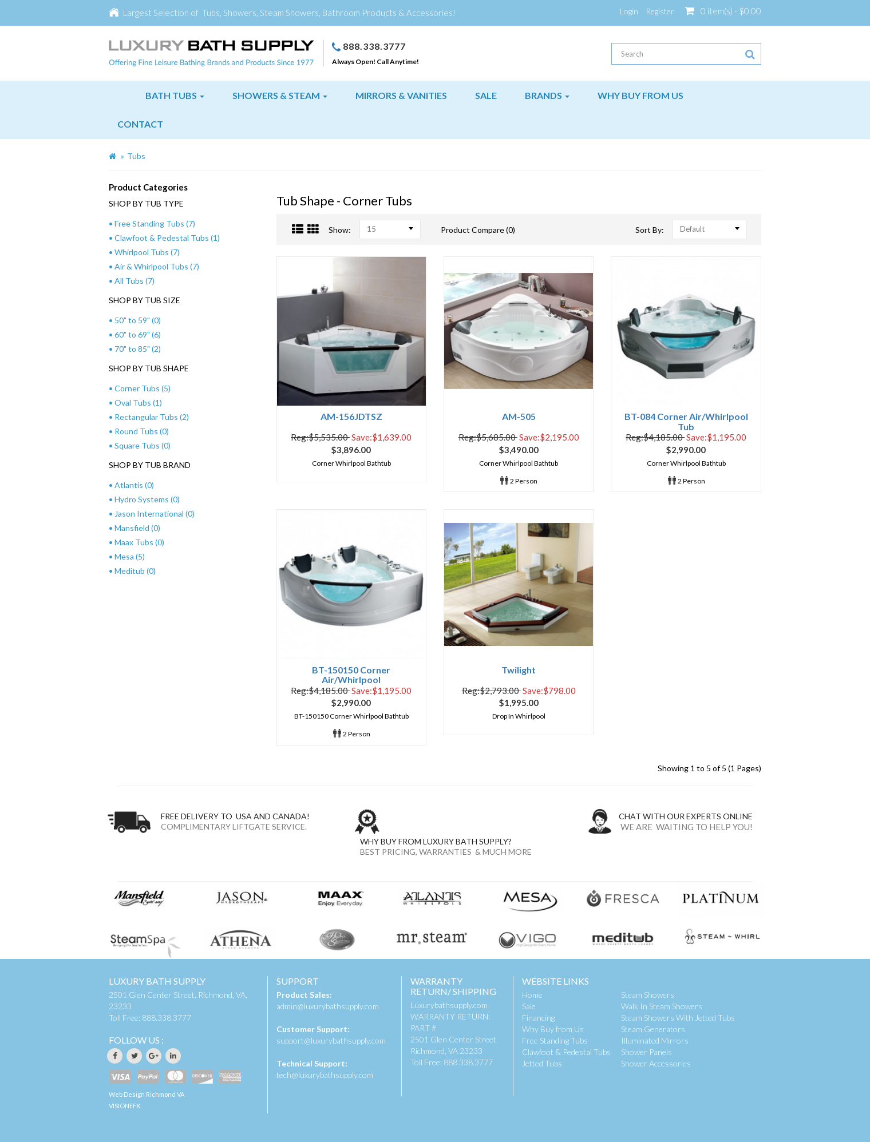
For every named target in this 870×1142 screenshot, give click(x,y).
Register (660, 11)
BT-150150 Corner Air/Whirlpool (351, 674)
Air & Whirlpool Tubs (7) (156, 266)
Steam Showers (647, 995)
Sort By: (649, 230)
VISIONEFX (124, 1105)
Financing (538, 1017)
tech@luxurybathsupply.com (324, 1075)
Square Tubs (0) (142, 445)
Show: (340, 230)
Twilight (518, 669)
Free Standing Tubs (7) (154, 223)
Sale (529, 1006)
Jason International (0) (154, 513)
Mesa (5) (129, 556)
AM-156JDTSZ (351, 416)
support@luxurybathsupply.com (331, 1040)
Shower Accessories (656, 1063)
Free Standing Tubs (555, 1040)
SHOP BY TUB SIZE (144, 300)
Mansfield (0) (137, 528)
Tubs (136, 156)
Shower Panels (646, 1052)
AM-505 (519, 416)
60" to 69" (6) (137, 334)
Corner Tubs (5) (142, 388)
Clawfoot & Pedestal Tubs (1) (167, 238)
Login (629, 11)
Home (532, 995)
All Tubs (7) (134, 281)
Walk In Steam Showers (661, 1006)
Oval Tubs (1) (138, 402)
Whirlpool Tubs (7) (147, 252)
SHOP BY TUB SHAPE (149, 368)
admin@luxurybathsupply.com (327, 1006)
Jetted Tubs (542, 1063)
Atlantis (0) (134, 485)
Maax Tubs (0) (139, 542)
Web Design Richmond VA (146, 1094)
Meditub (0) (135, 571)
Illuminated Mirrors (655, 1040)
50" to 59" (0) (137, 320)
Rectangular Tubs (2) (151, 417)
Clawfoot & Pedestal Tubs (566, 1052)
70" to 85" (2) (137, 349)
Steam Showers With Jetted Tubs (678, 1017)
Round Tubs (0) (141, 431)
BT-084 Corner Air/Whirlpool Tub (686, 421)
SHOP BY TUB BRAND (150, 465)
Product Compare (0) (478, 230)
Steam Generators (653, 1029)
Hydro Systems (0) (147, 499)
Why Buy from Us (553, 1029)
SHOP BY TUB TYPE (146, 203)
